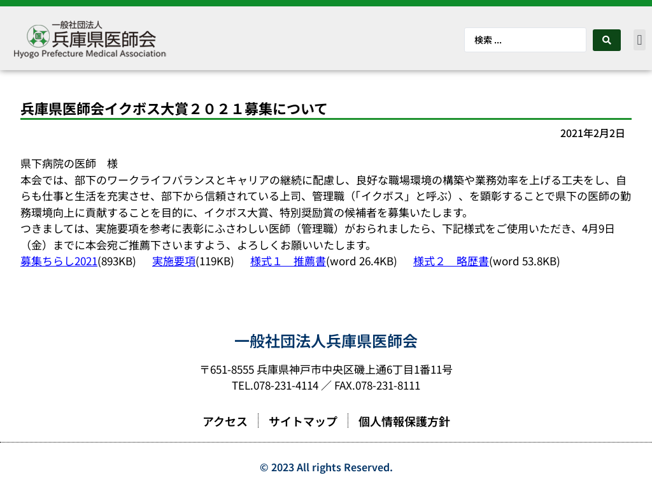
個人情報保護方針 (404, 421)
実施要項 (173, 260)
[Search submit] (607, 40)
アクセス (225, 421)
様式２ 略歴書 (451, 260)
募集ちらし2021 (58, 260)
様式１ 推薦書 (288, 260)
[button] (640, 39)
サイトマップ (303, 421)
